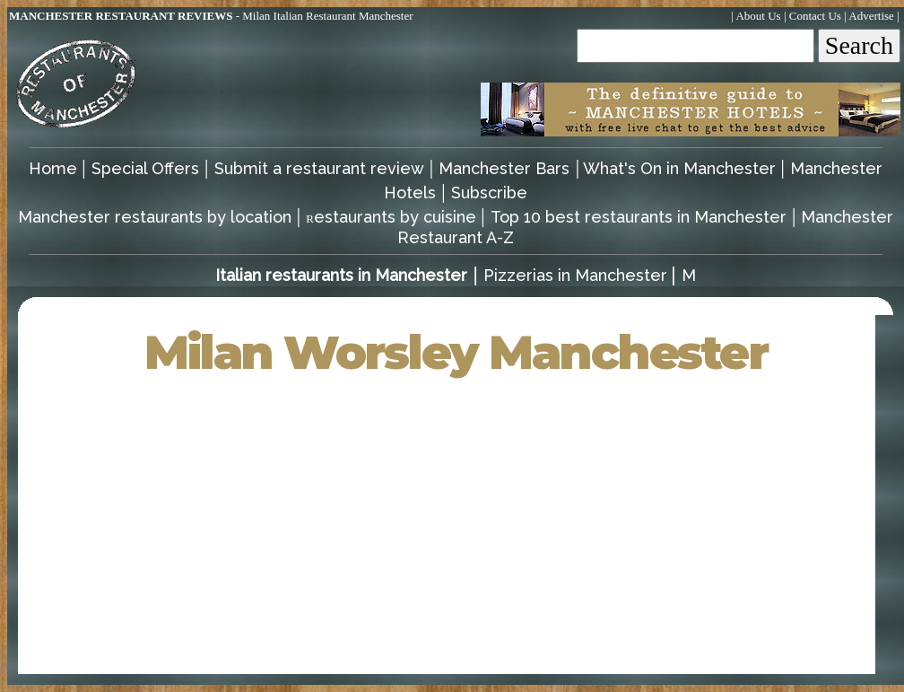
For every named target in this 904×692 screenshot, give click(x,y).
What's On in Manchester (681, 168)
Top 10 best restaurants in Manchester (639, 216)
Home (55, 168)
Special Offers (145, 168)
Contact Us (815, 15)
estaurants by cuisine (393, 216)
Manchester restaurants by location (157, 216)
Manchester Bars (504, 168)
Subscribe (489, 192)
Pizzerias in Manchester (575, 275)
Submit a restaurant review (319, 168)
